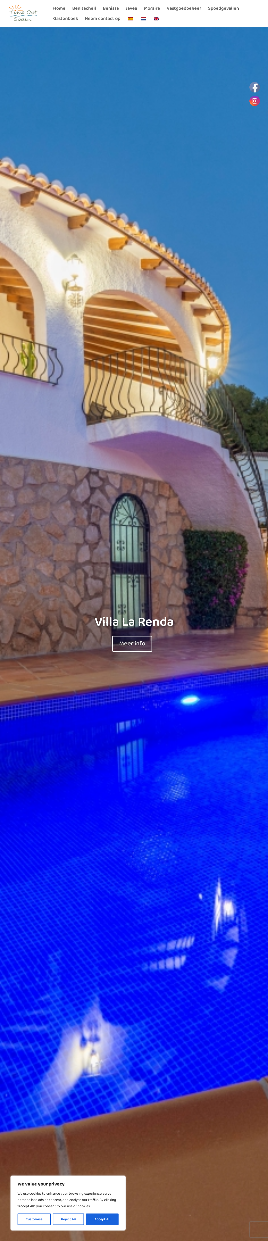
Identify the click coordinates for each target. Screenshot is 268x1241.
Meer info (132, 644)
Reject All (68, 1219)
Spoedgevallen (223, 9)
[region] (68, 1203)
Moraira (152, 9)
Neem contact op (102, 19)
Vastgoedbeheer (184, 9)
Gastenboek (65, 19)
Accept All (102, 1219)
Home (59, 9)
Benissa (111, 9)
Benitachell (84, 9)
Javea (131, 9)
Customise (34, 1219)
